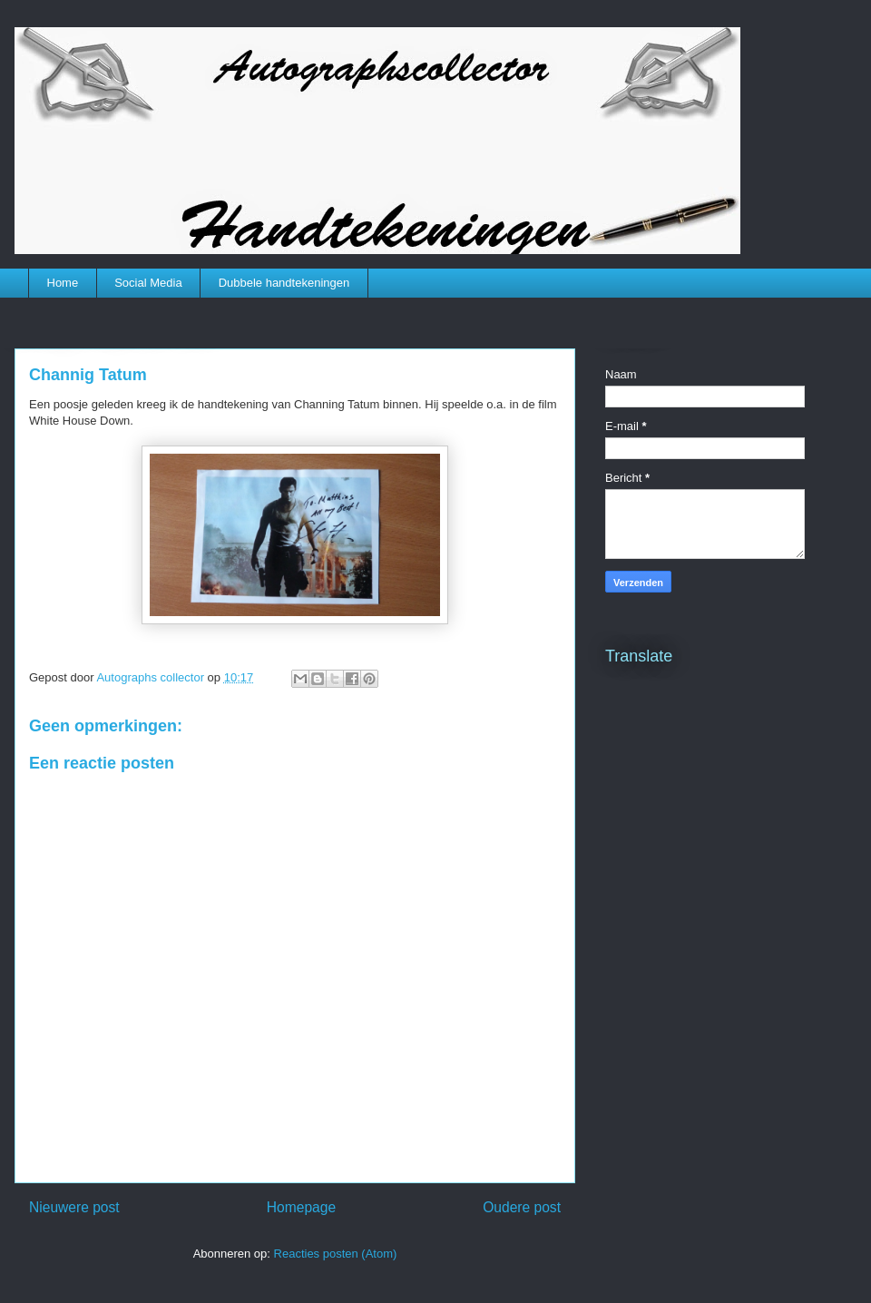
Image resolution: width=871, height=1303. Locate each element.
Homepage (301, 1207)
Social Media (147, 282)
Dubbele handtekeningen (284, 282)
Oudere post (522, 1207)
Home (63, 282)
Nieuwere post (74, 1207)
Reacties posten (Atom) (335, 1253)
